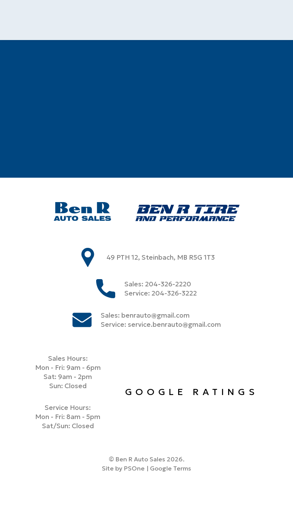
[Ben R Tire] (187, 214)
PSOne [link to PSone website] (134, 468)
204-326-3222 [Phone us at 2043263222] (174, 293)
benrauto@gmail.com (155, 315)
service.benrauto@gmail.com (174, 324)
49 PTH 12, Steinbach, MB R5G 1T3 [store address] (160, 257)
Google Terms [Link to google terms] (170, 468)
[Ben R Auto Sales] (82, 212)
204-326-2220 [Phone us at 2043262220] (168, 284)
